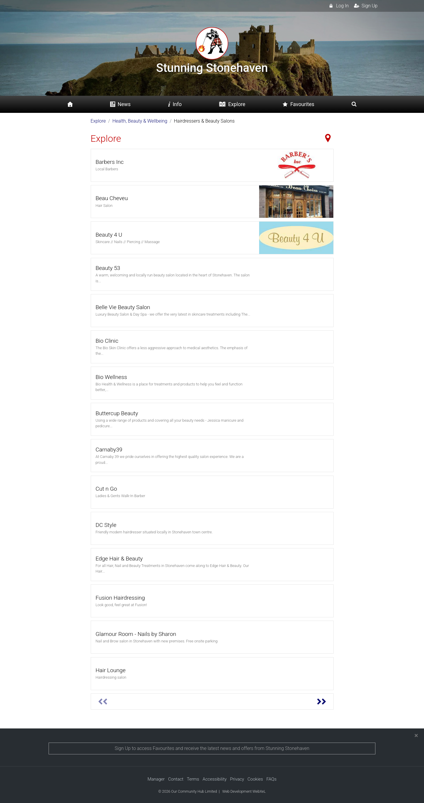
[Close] (416, 735)
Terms (193, 779)
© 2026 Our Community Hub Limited (187, 791)
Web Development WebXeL (244, 791)
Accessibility (215, 779)
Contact (175, 779)
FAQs (271, 779)
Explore (98, 121)
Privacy (237, 779)
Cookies (255, 779)
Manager (156, 779)
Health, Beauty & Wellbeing (139, 121)
